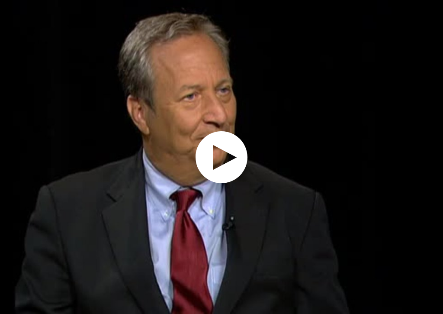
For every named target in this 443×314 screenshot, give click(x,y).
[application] (221, 157)
